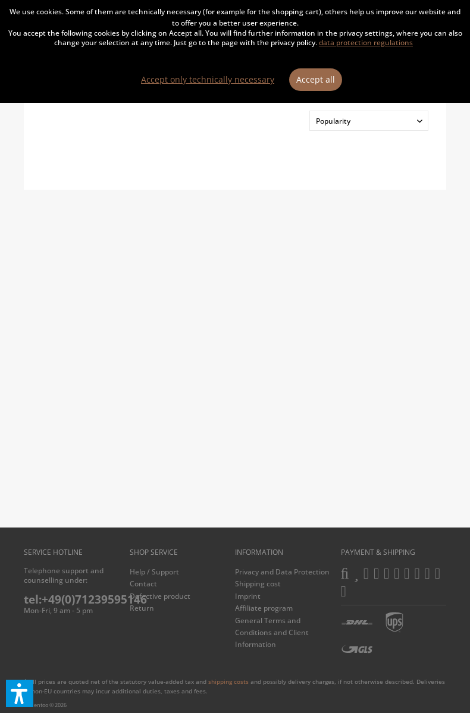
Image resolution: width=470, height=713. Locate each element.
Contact (143, 584)
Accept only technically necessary (207, 79)
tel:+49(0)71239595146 (85, 599)
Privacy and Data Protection (282, 572)
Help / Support (154, 572)
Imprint (248, 596)
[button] (19, 693)
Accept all (315, 79)
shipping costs (228, 681)
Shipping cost (258, 584)
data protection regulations (366, 42)
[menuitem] (180, 572)
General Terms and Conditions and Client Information (272, 632)
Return (142, 608)
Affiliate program (264, 608)
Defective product (160, 596)
